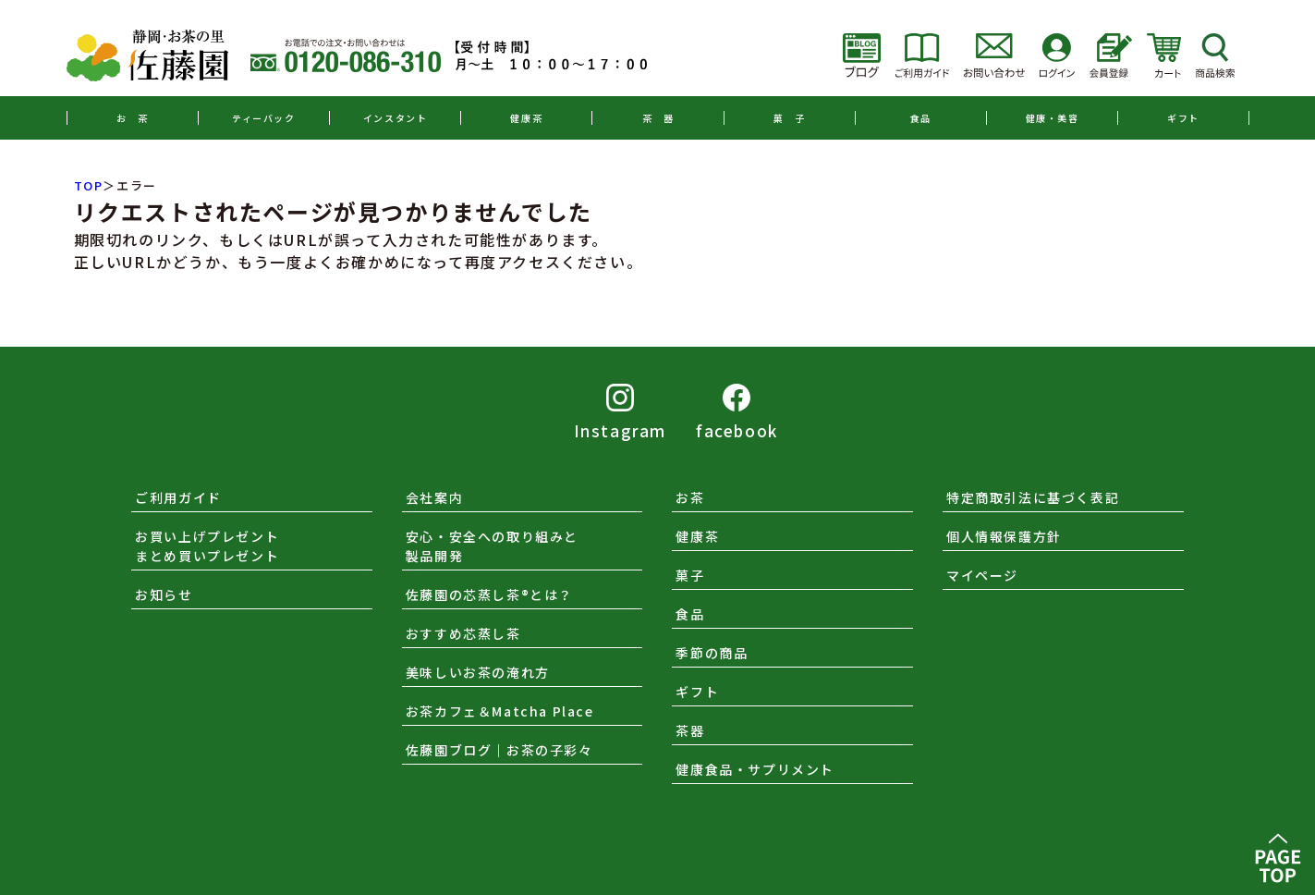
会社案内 (434, 497)
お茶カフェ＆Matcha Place (500, 711)
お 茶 (132, 118)
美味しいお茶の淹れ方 (478, 672)
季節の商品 (712, 653)
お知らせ (163, 594)
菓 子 (789, 118)
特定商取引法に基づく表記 (1032, 497)
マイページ (982, 575)
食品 (920, 118)
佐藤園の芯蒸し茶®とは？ (489, 594)
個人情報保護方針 (1004, 536)
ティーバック (264, 118)
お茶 (690, 497)
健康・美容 (1052, 118)
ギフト (1183, 118)
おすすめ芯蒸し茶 (463, 633)
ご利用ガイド (178, 497)
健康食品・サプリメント (755, 769)
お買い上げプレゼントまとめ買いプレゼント (207, 546)
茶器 (690, 730)
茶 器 (658, 118)
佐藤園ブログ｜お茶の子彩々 (499, 750)
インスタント (395, 118)
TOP (88, 185)
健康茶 (526, 118)
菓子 (690, 575)
